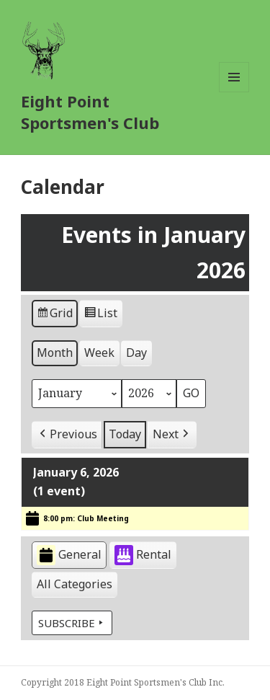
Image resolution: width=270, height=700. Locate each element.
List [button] (100, 316)
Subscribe (72, 623)
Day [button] (136, 353)
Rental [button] (142, 555)
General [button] (69, 555)
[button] (67, 434)
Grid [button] (54, 316)
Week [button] (99, 353)
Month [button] (55, 353)
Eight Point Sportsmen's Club (90, 111)
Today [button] (125, 434)
